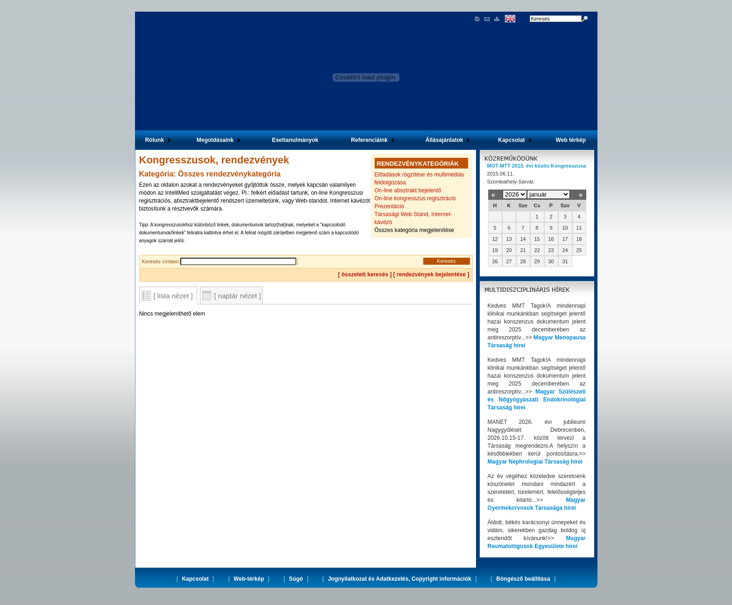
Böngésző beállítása (523, 579)
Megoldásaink (215, 140)
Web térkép (571, 140)
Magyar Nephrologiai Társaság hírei (535, 461)
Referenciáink (369, 140)
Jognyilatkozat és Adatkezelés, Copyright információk (399, 579)
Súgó (296, 579)
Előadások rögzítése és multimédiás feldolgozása (419, 178)
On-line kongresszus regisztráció (415, 198)
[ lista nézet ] (173, 296)
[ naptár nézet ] (237, 296)
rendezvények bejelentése (431, 274)
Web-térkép (249, 579)
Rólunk (154, 140)
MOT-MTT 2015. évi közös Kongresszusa (536, 166)
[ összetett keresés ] (365, 274)
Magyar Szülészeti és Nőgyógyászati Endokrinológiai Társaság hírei (537, 399)
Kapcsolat (511, 140)
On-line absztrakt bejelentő (408, 190)
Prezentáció (389, 206)
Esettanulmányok (295, 140)
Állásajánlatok (444, 140)
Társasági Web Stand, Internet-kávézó (414, 218)
